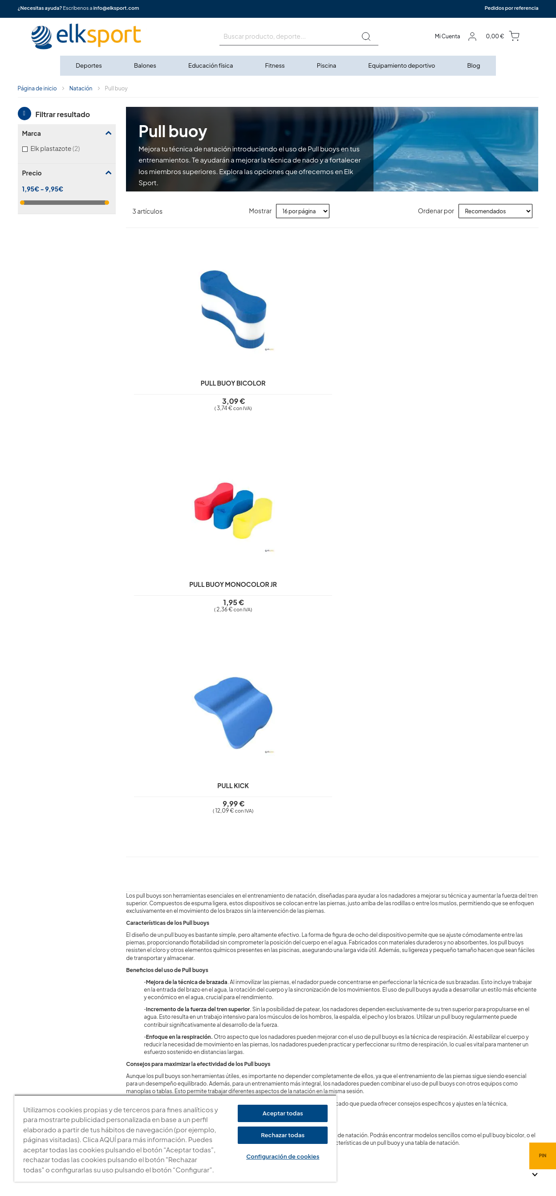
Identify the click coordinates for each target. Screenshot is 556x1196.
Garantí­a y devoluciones (239, 1066)
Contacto (220, 1091)
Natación (81, 88)
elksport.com (367, 1045)
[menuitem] (89, 66)
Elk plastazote (67, 148)
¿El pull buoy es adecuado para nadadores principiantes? (223, 784)
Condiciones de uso (234, 1054)
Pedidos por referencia (512, 8)
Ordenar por (436, 211)
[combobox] (298, 36)
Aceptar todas (283, 1113)
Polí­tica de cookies (233, 1041)
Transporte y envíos (233, 1079)
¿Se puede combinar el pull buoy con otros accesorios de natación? (240, 855)
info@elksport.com (116, 8)
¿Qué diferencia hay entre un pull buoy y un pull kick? (215, 820)
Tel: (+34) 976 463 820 (378, 1105)
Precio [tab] (32, 173)
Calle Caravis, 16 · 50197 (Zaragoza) (397, 1059)
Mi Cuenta (447, 36)
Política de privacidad (236, 1028)
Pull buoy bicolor (177, 374)
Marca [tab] (31, 133)
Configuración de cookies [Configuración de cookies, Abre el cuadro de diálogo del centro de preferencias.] (282, 1156)
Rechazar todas (282, 1135)
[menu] (277, 66)
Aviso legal (221, 1015)
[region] (175, 1138)
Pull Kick (384, 374)
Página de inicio (37, 88)
